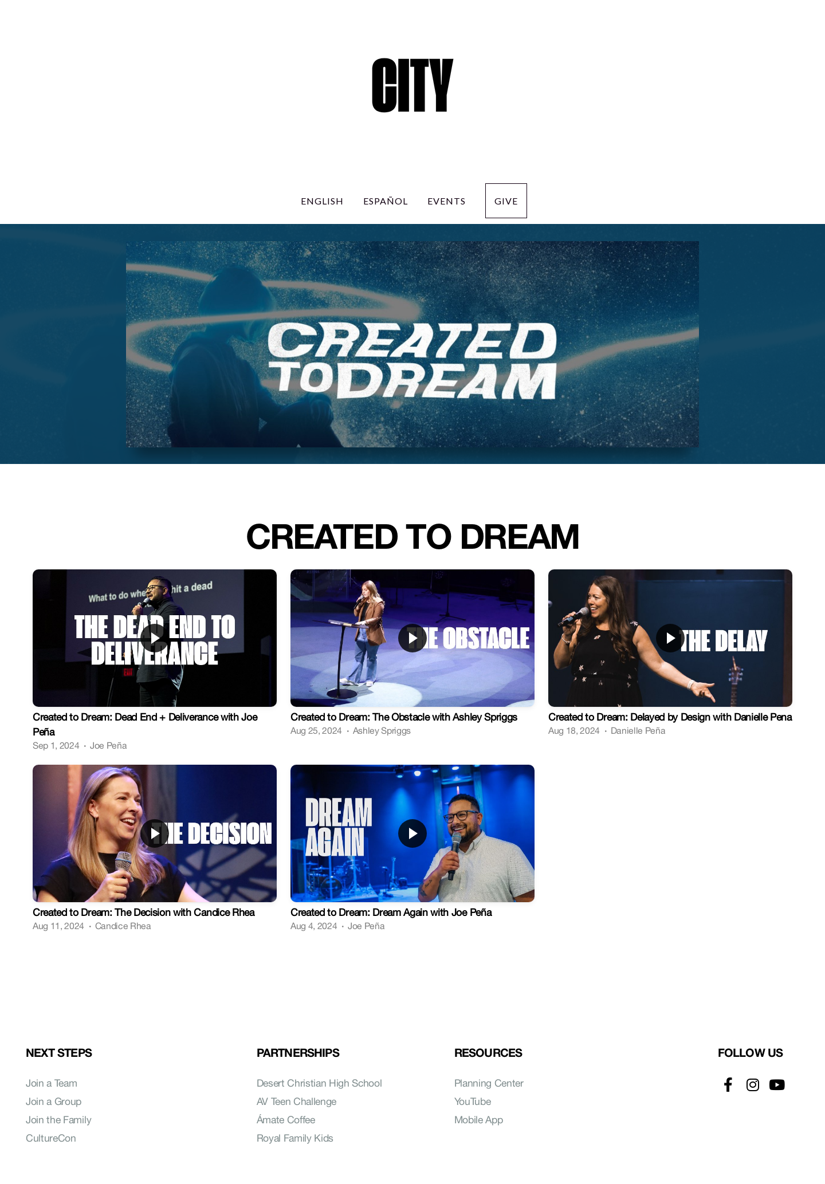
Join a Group (53, 1101)
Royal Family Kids (295, 1138)
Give (506, 200)
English (322, 200)
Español (385, 200)
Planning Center (489, 1083)
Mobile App (478, 1120)
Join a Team (51, 1083)
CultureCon (51, 1138)
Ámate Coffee (286, 1120)
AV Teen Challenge (298, 1101)
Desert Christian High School (319, 1083)
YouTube (472, 1101)
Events (446, 200)
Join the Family (58, 1120)
